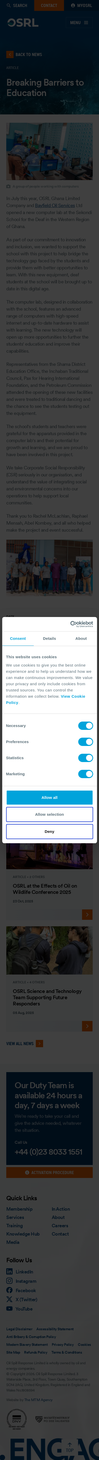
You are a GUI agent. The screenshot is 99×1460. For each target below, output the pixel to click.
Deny (49, 831)
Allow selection (49, 814)
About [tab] (81, 638)
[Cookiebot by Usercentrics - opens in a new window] (70, 624)
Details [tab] (49, 638)
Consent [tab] (18, 638)
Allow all (50, 797)
